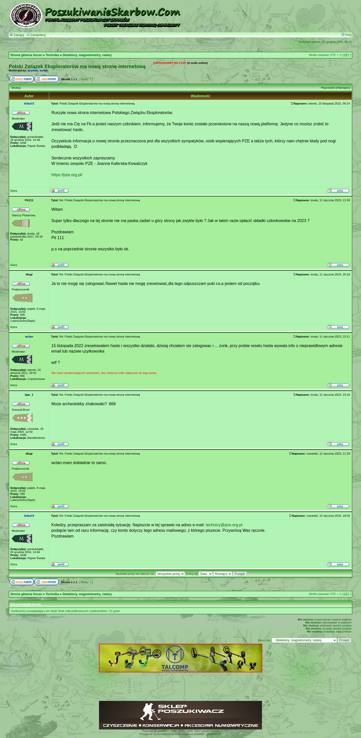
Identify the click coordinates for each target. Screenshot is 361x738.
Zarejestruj (36, 35)
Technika (52, 55)
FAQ (346, 35)
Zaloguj (17, 35)
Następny (343, 87)
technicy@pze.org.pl (224, 524)
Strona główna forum (26, 55)
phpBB (162, 730)
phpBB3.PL (214, 733)
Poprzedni (328, 87)
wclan (44, 70)
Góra (13, 190)
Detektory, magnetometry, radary (87, 55)
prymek (33, 70)
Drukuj (15, 87)
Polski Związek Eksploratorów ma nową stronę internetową (77, 66)
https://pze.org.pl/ (66, 174)
